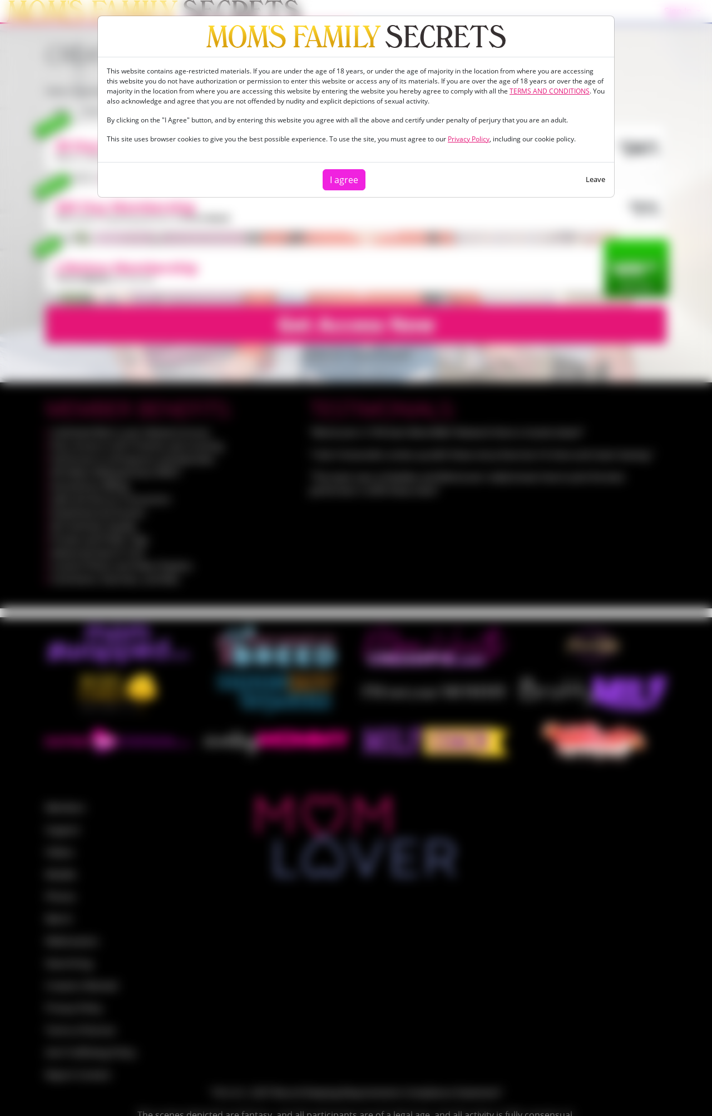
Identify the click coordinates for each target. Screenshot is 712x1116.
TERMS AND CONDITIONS (550, 91)
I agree (344, 180)
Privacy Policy (469, 139)
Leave (595, 179)
